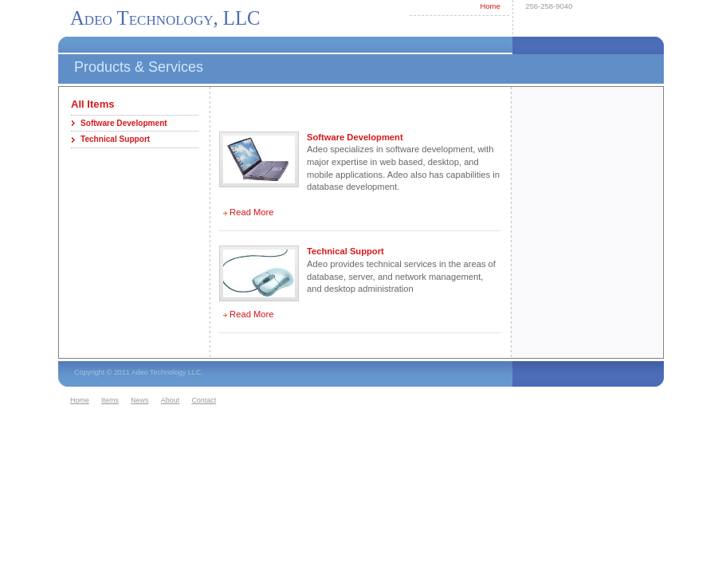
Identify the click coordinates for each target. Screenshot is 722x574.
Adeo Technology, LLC (165, 18)
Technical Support (115, 139)
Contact (203, 400)
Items (110, 400)
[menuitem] (83, 401)
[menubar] (145, 401)
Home (490, 6)
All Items (93, 104)
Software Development (123, 123)
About (170, 400)
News (139, 400)
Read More (251, 212)
